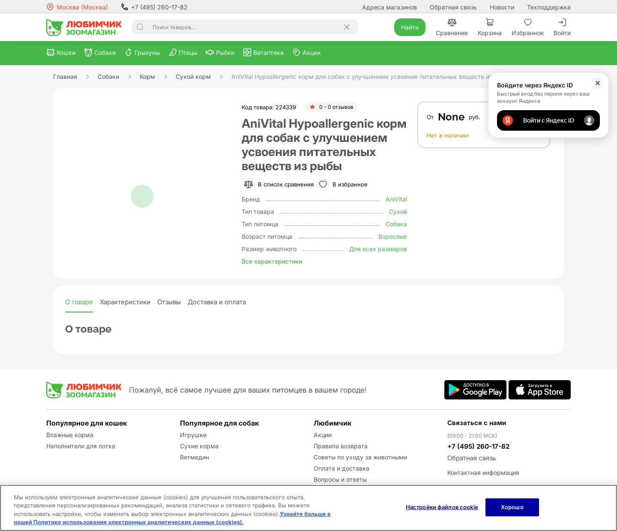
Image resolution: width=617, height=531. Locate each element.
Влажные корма (69, 434)
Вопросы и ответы (340, 479)
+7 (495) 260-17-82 (154, 7)
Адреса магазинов (389, 7)
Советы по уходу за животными (360, 457)
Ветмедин (194, 457)
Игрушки (193, 434)
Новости (502, 7)
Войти (562, 27)
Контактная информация (483, 472)
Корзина (490, 27)
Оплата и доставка (341, 468)
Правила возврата (341, 446)
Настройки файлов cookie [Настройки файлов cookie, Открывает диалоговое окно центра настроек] (442, 507)
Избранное (528, 27)
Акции (323, 434)
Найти (410, 27)
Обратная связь (453, 7)
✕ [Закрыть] (597, 83)
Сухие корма (199, 446)
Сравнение (452, 27)
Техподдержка (549, 7)
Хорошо (512, 507)
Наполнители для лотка (80, 446)
